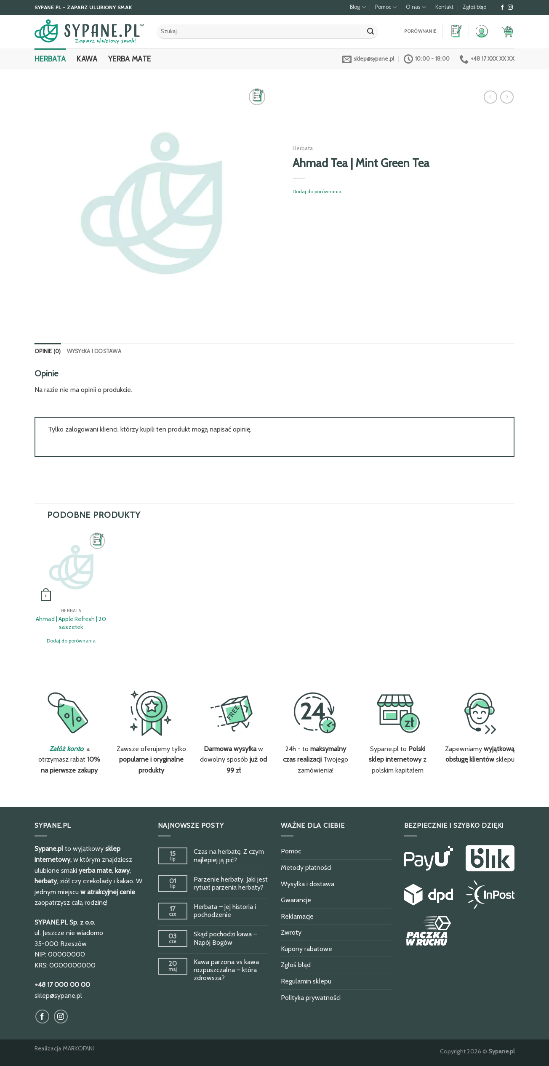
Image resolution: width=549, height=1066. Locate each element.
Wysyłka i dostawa (94, 351)
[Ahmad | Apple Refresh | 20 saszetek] (71, 567)
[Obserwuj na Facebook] (502, 8)
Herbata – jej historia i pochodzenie (225, 911)
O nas (416, 7)
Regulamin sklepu (306, 981)
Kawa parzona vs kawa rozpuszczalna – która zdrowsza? (226, 970)
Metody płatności (306, 867)
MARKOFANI (78, 1048)
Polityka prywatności (311, 998)
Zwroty (291, 932)
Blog (357, 7)
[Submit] (370, 31)
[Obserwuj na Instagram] (510, 8)
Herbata (50, 58)
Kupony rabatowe (306, 949)
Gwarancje (296, 900)
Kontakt (444, 7)
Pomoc (386, 7)
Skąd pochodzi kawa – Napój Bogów (225, 938)
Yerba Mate (129, 58)
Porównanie (420, 31)
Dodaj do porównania (317, 191)
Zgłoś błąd (475, 7)
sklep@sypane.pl (58, 995)
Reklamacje (297, 916)
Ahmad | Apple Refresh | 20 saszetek (71, 623)
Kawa (87, 58)
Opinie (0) (48, 351)
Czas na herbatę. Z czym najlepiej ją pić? (229, 855)
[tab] (48, 351)
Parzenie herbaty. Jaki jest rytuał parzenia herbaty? (231, 883)
